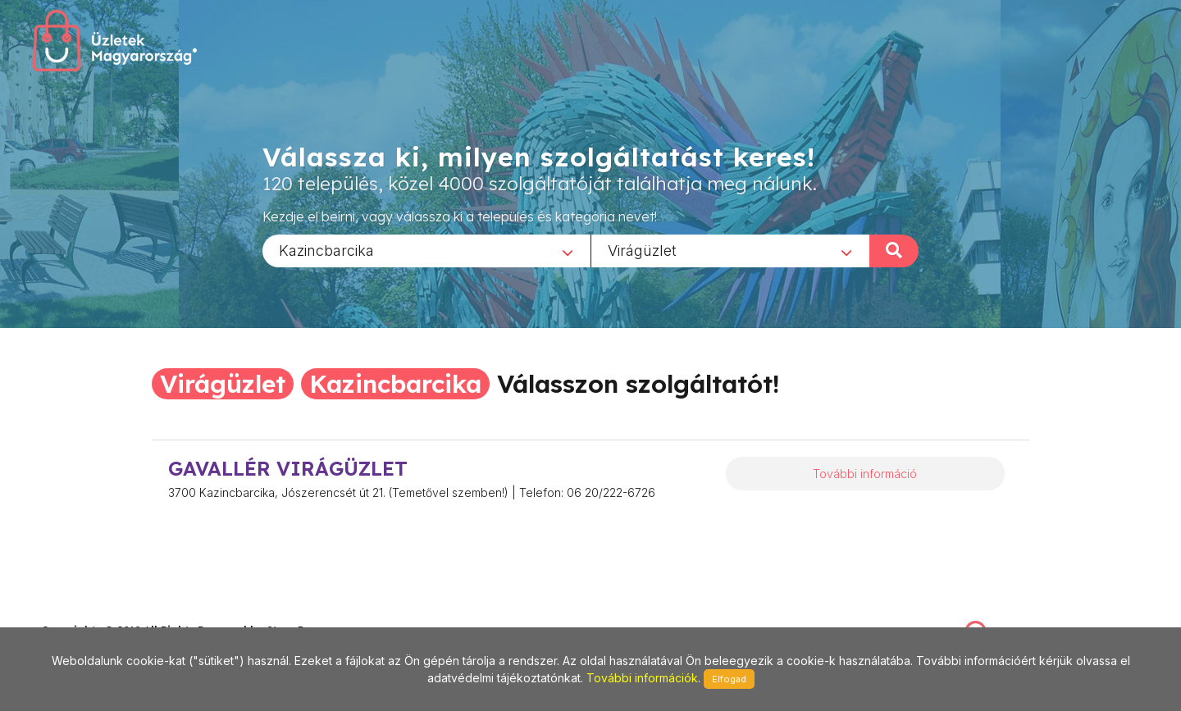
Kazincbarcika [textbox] (326, 249)
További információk (642, 678)
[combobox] (426, 250)
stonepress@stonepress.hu (107, 613)
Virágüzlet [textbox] (642, 249)
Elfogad (729, 679)
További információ (865, 474)
